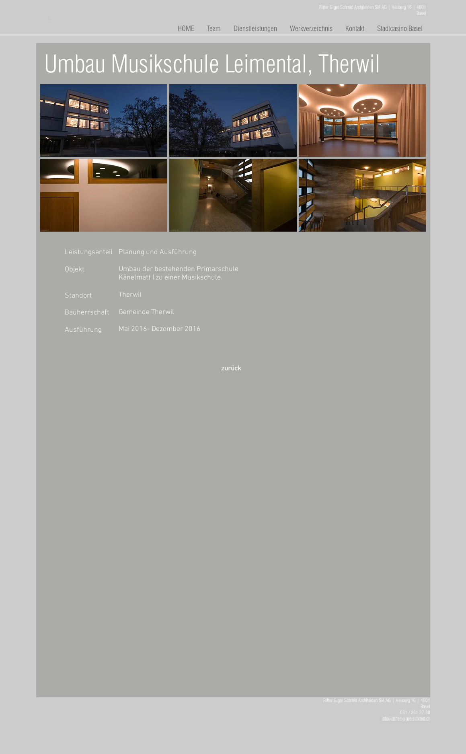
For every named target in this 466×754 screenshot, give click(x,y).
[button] (104, 120)
